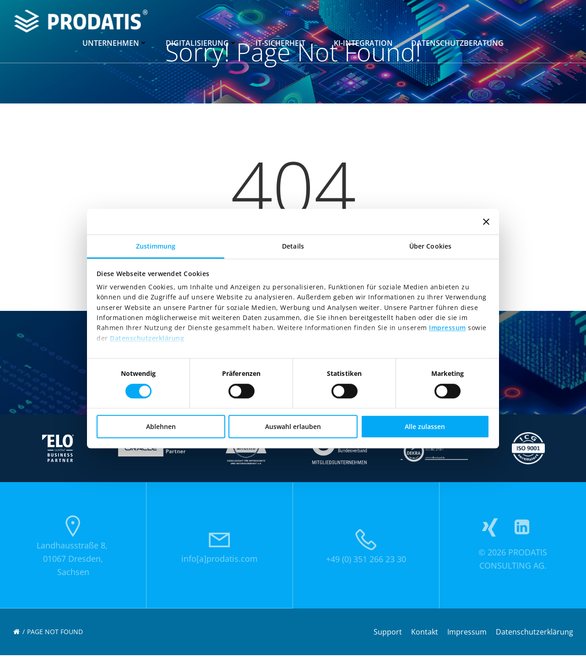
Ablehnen (161, 426)
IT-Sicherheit (285, 42)
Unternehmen (114, 42)
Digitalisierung (201, 42)
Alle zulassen (425, 426)
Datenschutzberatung (457, 42)
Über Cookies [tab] (430, 246)
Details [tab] (293, 246)
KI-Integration (363, 42)
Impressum (447, 328)
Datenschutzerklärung (147, 338)
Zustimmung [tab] (156, 246)
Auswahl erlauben (293, 426)
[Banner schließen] (486, 221)
